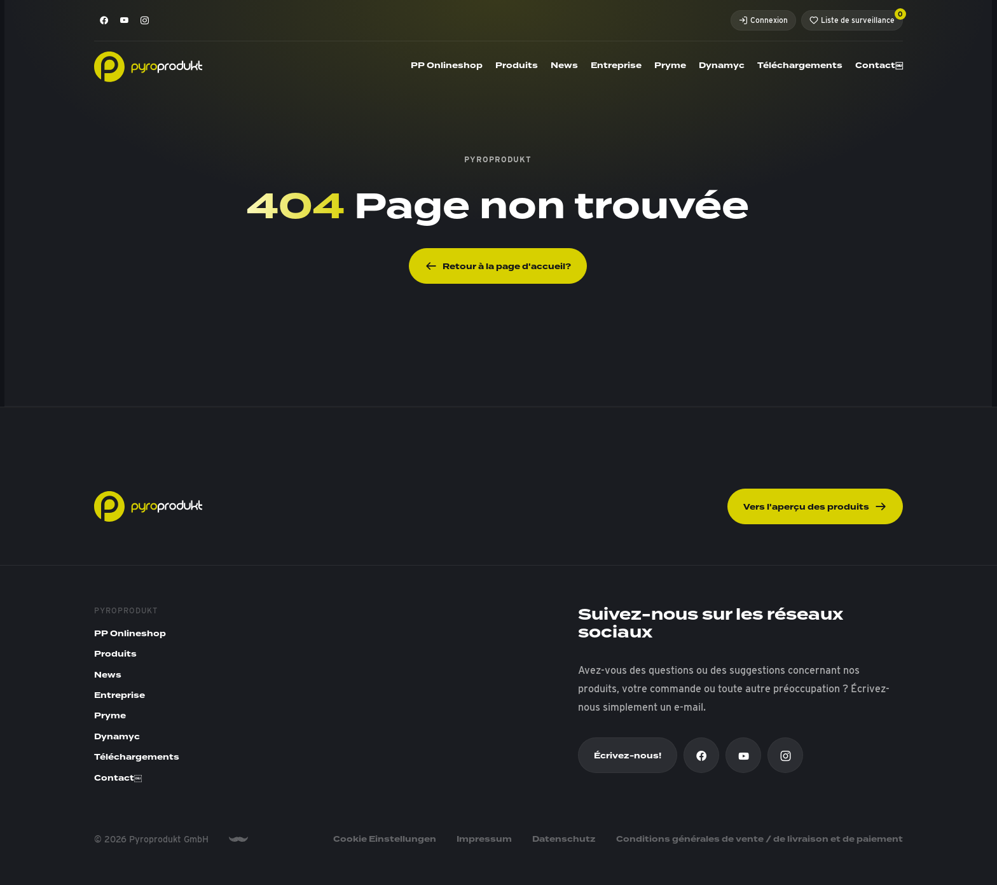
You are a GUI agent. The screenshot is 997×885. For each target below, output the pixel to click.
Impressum (484, 839)
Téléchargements (799, 65)
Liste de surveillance (856, 17)
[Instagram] (145, 20)
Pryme (670, 65)
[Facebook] (104, 20)
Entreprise (616, 65)
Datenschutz (564, 839)
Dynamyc (722, 65)
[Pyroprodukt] (148, 66)
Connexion (763, 20)
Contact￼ (879, 65)
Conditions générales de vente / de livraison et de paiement (759, 839)
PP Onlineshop (447, 65)
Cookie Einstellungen (384, 839)
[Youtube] (124, 20)
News (564, 65)
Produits (516, 65)
